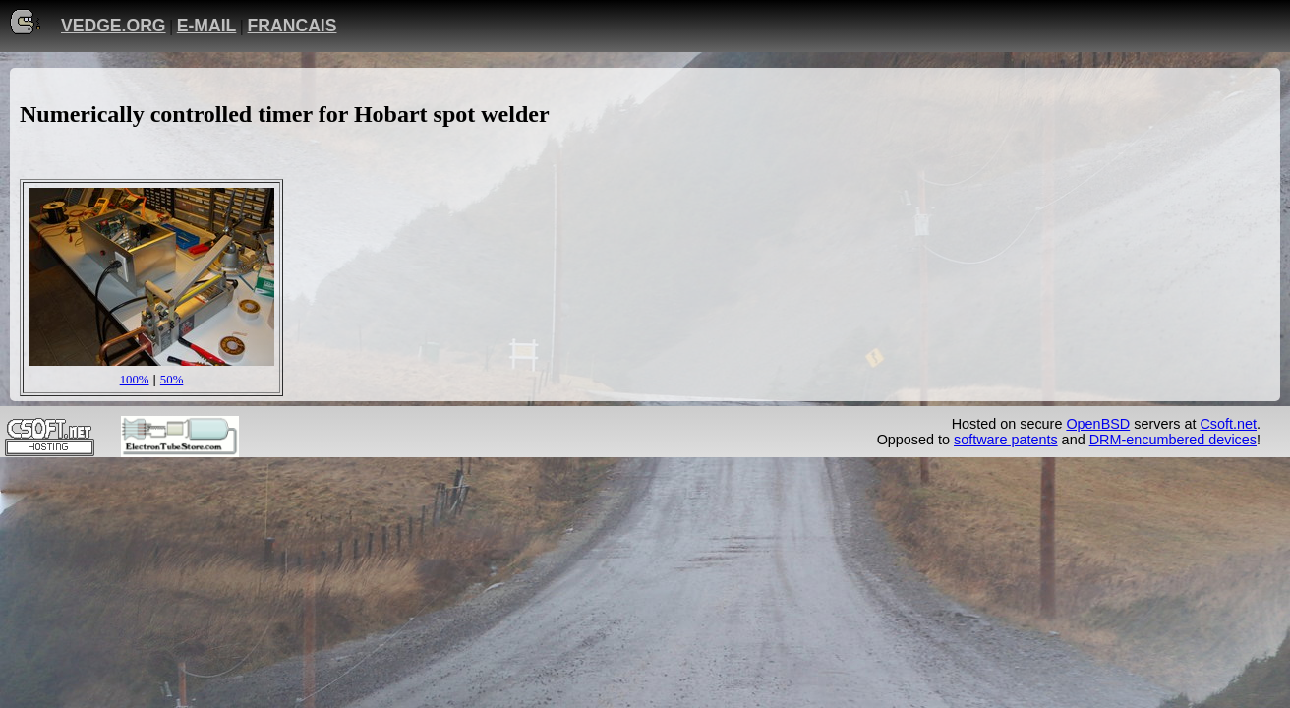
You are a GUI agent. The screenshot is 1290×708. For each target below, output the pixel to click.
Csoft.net (1228, 424)
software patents (1006, 439)
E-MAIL (207, 25)
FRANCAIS (292, 25)
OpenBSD (1098, 424)
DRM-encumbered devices (1173, 439)
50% (171, 379)
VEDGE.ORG (113, 25)
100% (134, 379)
